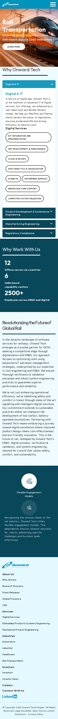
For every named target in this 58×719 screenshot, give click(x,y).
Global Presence (11, 598)
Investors (8, 667)
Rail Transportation (12, 660)
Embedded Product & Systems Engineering (26, 623)
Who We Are (9, 579)
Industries (8, 636)
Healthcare (8, 654)
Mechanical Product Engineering (20, 629)
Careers (7, 685)
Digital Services (11, 616)
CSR (4, 605)
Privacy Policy (35, 714)
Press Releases (11, 592)
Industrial (7, 648)
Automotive (8, 641)
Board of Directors (13, 586)
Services (7, 611)
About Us (8, 574)
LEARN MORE (13, 46)
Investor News (10, 678)
